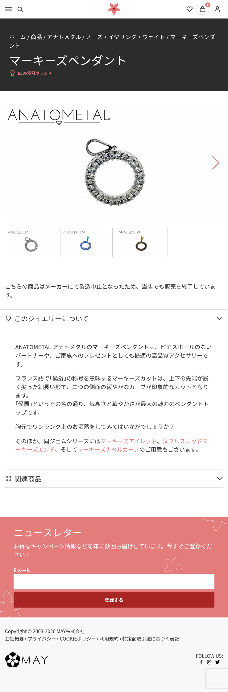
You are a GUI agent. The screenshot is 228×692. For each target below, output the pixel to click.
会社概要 (14, 638)
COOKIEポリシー (78, 638)
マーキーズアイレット (128, 441)
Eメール (22, 570)
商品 (36, 37)
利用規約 (109, 638)
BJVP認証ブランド (30, 73)
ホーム (17, 37)
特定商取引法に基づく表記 (151, 638)
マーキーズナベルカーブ (108, 449)
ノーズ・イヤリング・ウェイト (125, 37)
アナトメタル (64, 37)
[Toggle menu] (8, 9)
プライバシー (42, 638)
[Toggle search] (20, 9)
